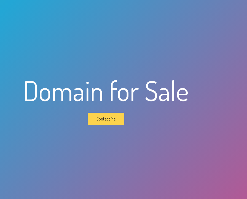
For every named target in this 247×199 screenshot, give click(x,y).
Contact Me (106, 119)
